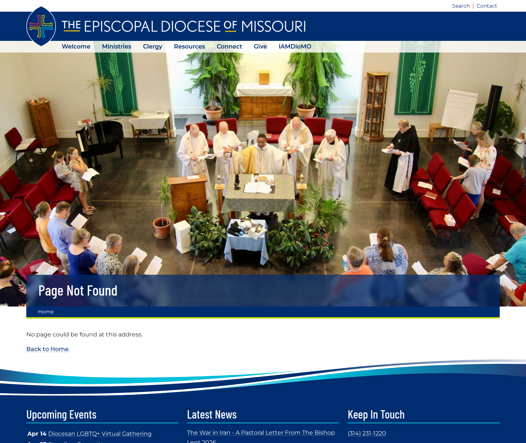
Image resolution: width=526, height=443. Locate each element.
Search (461, 6)
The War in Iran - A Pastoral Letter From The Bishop (261, 432)
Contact (487, 6)
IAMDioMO (295, 46)
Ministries (116, 46)
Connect (229, 46)
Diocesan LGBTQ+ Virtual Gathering (100, 433)
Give (260, 46)
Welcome (76, 46)
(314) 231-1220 (367, 433)
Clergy (152, 46)
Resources (189, 46)
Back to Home (47, 349)
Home (46, 311)
